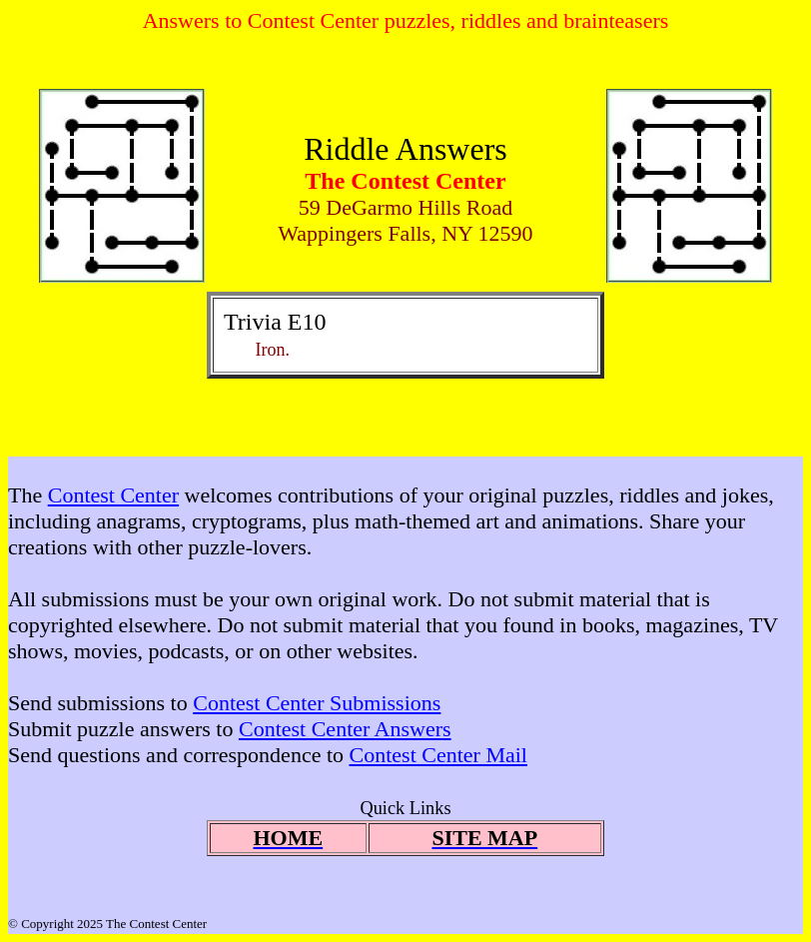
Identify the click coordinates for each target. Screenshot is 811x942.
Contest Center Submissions (316, 702)
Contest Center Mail (438, 754)
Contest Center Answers (345, 728)
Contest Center (113, 494)
